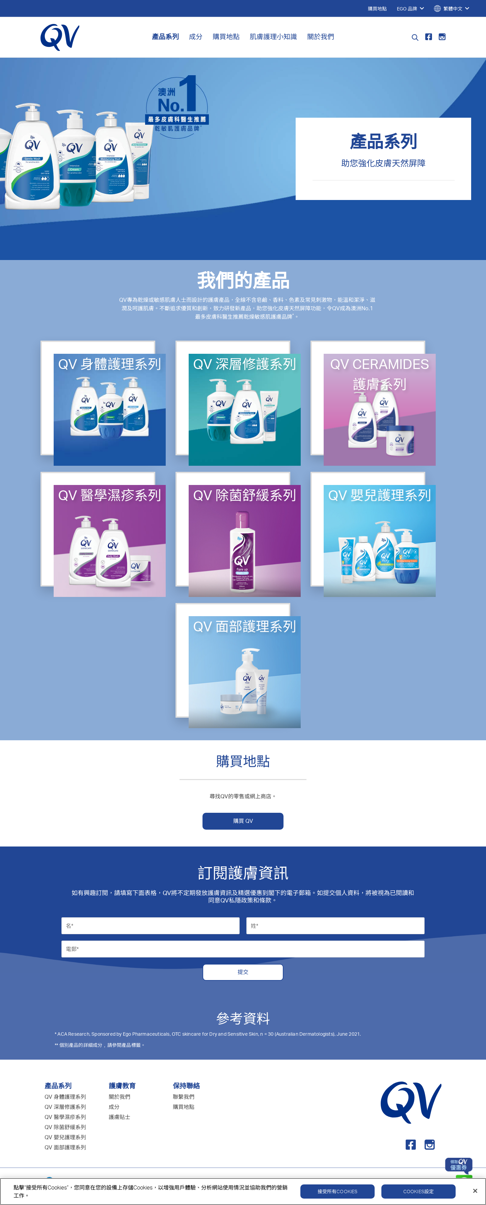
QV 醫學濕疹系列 (65, 1117)
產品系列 (165, 36)
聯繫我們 (183, 1096)
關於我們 (320, 36)
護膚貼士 (119, 1117)
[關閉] (475, 1193)
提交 (243, 972)
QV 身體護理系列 (65, 1096)
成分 (195, 36)
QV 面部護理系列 (65, 1147)
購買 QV (243, 820)
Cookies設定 (418, 1194)
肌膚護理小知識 (273, 36)
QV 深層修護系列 (65, 1106)
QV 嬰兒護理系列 (65, 1137)
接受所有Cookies (338, 1194)
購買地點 (226, 36)
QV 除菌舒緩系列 (65, 1127)
